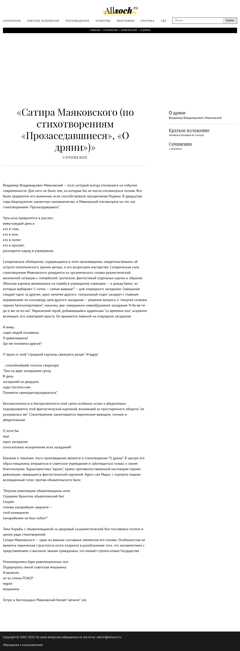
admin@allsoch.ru (109, 637)
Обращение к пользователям (23, 645)
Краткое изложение (189, 130)
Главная (95, 30)
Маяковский (129, 30)
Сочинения (110, 30)
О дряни (145, 30)
